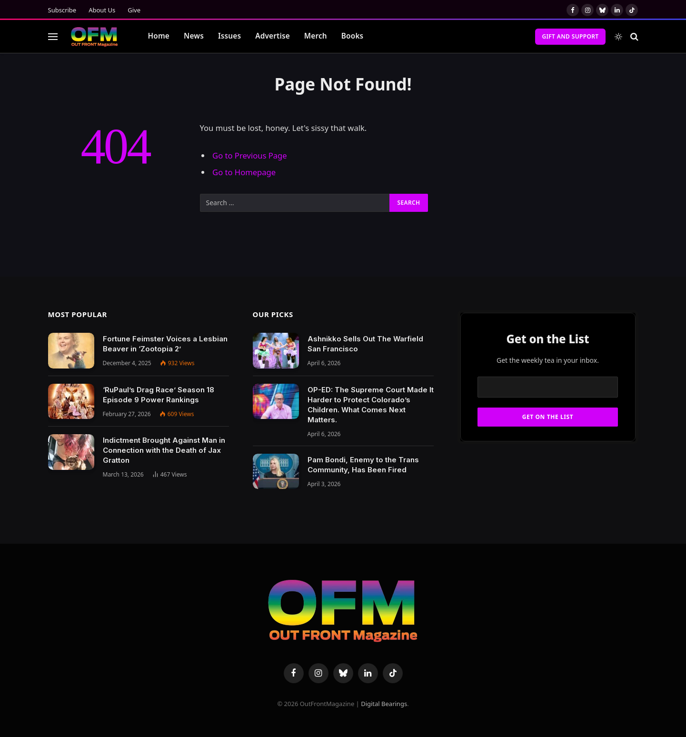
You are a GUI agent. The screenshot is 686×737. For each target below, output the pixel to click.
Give (134, 10)
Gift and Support (570, 36)
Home (159, 36)
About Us (102, 10)
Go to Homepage (244, 172)
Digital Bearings (384, 703)
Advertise (272, 36)
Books (352, 36)
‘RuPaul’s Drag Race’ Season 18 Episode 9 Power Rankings (158, 394)
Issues (229, 36)
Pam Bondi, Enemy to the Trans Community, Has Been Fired (363, 464)
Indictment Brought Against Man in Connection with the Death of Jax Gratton (164, 450)
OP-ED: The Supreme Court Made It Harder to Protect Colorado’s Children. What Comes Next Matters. (371, 404)
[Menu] (53, 36)
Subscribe (62, 10)
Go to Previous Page (249, 155)
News (194, 36)
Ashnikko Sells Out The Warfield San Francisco (365, 343)
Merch (315, 36)
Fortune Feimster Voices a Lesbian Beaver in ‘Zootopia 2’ (165, 343)
